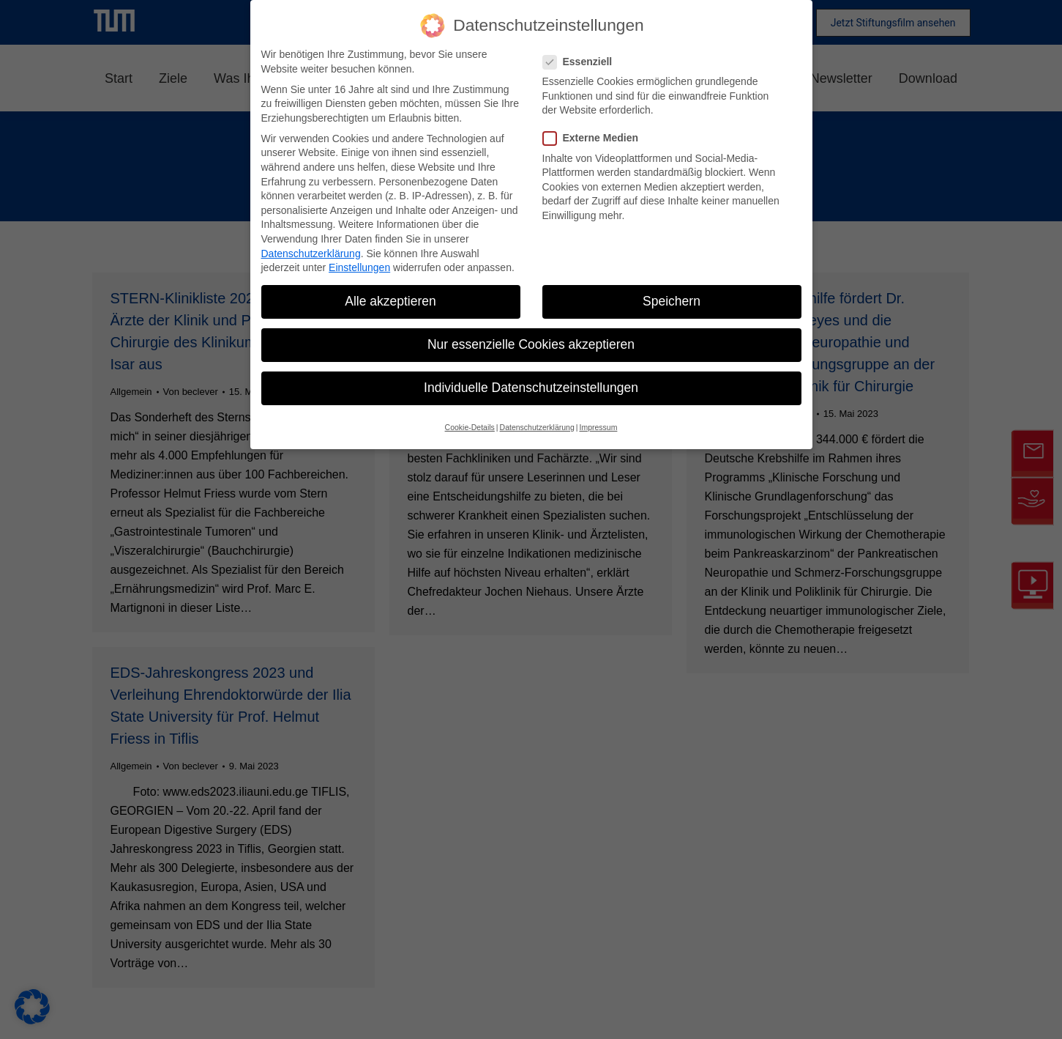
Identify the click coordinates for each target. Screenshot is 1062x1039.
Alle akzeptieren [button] (390, 301)
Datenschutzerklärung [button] (537, 427)
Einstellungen (359, 267)
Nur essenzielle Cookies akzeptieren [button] (531, 344)
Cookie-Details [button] (470, 427)
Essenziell (582, 62)
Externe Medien (595, 138)
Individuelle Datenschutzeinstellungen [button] (531, 387)
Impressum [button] (598, 427)
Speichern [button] (671, 301)
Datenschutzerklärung (311, 253)
